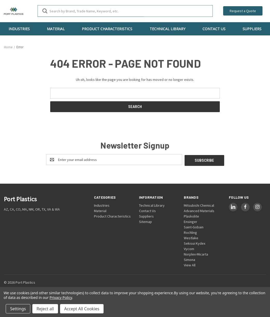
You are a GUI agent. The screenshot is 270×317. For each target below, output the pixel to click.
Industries (19, 28)
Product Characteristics (107, 28)
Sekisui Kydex (194, 242)
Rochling (190, 231)
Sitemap (145, 221)
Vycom (189, 248)
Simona (189, 259)
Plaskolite (191, 215)
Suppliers (146, 215)
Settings (18, 309)
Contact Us (213, 28)
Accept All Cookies (81, 309)
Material (56, 28)
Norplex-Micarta (196, 253)
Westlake (191, 237)
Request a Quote (243, 11)
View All (189, 264)
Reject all (45, 309)
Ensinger (190, 221)
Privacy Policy (60, 297)
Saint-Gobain (193, 226)
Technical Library (167, 28)
